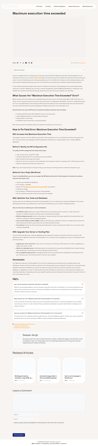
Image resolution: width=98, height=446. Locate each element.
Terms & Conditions (55, 443)
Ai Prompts (39, 6)
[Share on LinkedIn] (23, 62)
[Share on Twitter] (17, 62)
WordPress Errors (30, 324)
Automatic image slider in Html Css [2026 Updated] (48, 377)
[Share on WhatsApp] (26, 62)
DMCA (33, 443)
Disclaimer (38, 443)
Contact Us (63, 443)
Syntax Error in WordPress (21, 325)
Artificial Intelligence (59, 6)
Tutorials (16, 324)
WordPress (22, 324)
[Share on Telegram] (28, 62)
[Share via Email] (31, 62)
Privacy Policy (45, 443)
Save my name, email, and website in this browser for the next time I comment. (39, 422)
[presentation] (24, 429)
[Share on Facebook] (20, 62)
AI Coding (48, 6)
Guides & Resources (74, 6)
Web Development (88, 6)
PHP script (38, 78)
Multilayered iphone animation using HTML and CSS (23, 377)
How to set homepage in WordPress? (73, 377)
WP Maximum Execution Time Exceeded (35, 187)
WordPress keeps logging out (22, 327)
